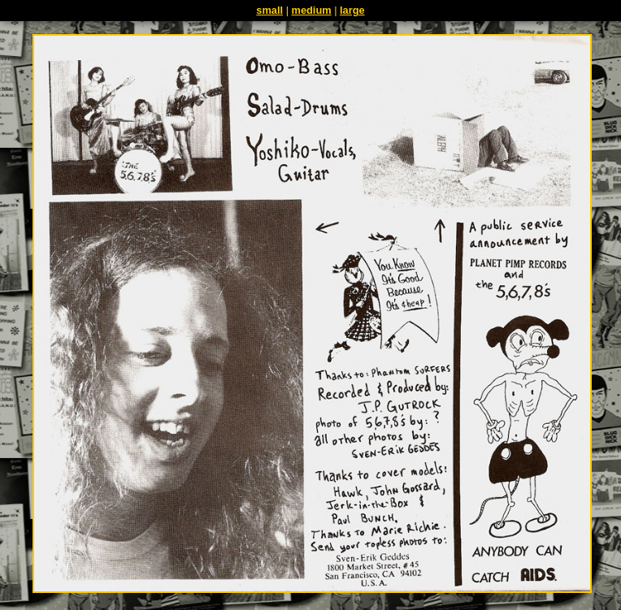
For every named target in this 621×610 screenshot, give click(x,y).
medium (312, 10)
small (269, 10)
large (352, 10)
